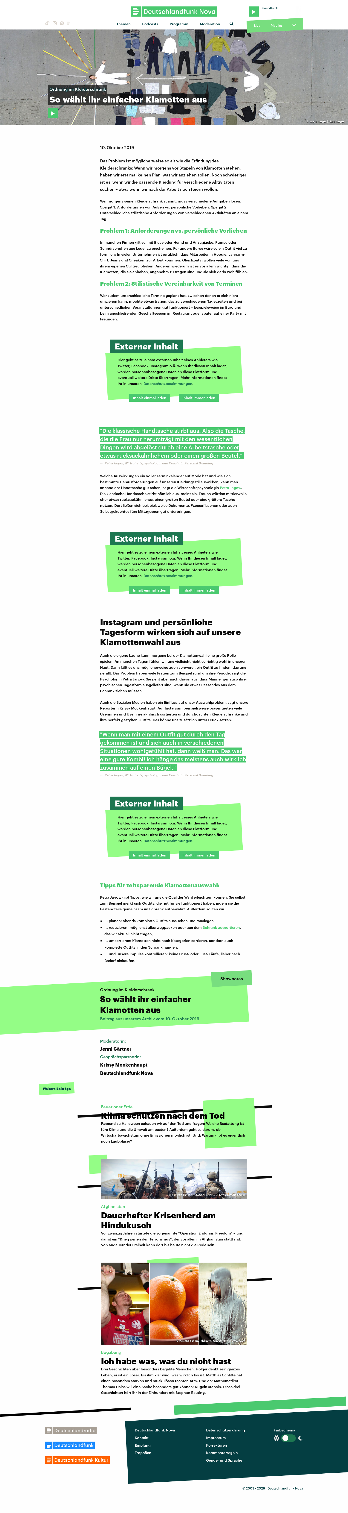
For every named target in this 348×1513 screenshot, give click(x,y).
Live (257, 25)
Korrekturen (216, 1445)
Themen (123, 24)
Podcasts (150, 24)
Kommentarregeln (222, 1452)
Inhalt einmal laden (149, 398)
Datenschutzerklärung (225, 1430)
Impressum (216, 1437)
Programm (179, 24)
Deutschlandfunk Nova (155, 1430)
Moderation (210, 24)
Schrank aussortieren (221, 927)
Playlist (276, 25)
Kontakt (142, 1437)
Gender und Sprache (224, 1460)
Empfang (143, 1445)
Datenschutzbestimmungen (168, 383)
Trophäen (143, 1452)
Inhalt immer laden (198, 398)
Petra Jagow (230, 487)
